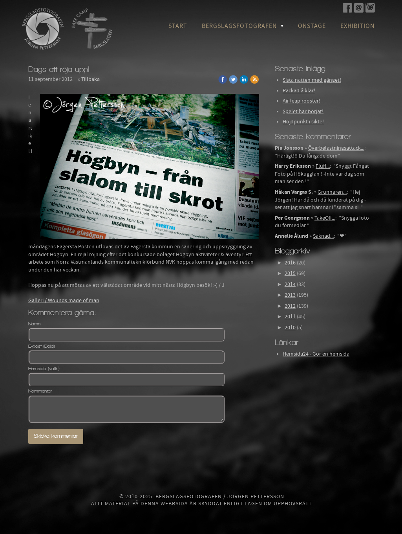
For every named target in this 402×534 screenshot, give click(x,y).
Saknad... (323, 236)
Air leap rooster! (301, 101)
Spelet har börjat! (303, 111)
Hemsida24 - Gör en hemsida (316, 354)
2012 (290, 306)
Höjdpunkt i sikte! (303, 121)
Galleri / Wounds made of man (63, 300)
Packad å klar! (299, 90)
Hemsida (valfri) (44, 368)
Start (177, 26)
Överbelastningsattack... (336, 148)
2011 (290, 316)
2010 (290, 327)
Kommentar (40, 391)
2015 (290, 273)
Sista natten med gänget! (312, 80)
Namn (34, 323)
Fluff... (323, 166)
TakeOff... (324, 218)
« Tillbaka (89, 79)
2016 (290, 262)
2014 (290, 284)
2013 (290, 295)
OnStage (312, 26)
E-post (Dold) (41, 346)
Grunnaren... (332, 192)
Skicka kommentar (56, 436)
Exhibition (357, 26)
